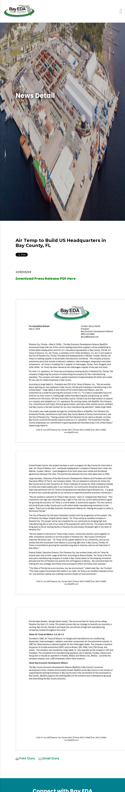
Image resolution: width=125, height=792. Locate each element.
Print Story (27, 758)
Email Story (50, 758)
